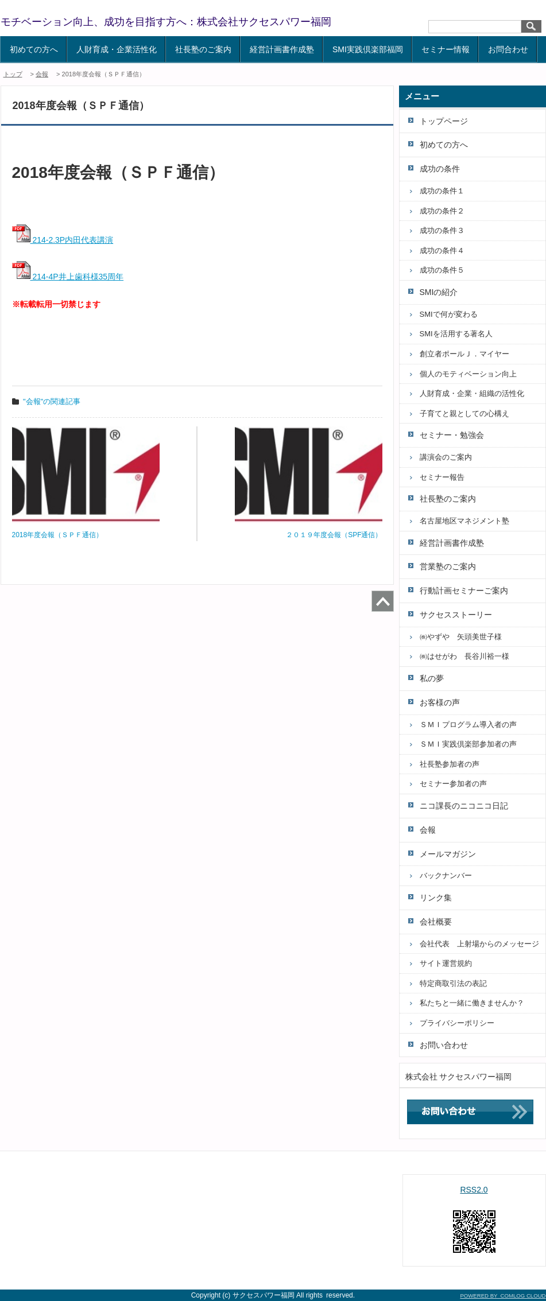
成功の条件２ (442, 211)
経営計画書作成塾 (282, 49)
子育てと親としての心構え (464, 413)
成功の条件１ (442, 191)
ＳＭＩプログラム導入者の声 (468, 724)
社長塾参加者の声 (449, 764)
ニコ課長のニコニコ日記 (464, 805)
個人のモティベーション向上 (468, 374)
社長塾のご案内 (203, 49)
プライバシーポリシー (457, 1023)
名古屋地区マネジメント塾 (464, 520)
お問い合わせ (444, 1045)
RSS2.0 (473, 1189)
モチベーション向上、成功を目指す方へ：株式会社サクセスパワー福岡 (166, 22)
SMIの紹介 (439, 292)
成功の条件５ (442, 270)
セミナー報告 (442, 477)
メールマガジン (448, 854)
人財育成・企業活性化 (116, 49)
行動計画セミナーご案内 (464, 590)
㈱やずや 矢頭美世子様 (461, 636)
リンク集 (436, 897)
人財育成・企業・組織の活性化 (472, 393)
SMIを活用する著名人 (456, 333)
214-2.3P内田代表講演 (63, 239)
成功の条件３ (442, 230)
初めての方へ (34, 49)
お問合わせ (508, 49)
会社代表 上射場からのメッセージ (479, 943)
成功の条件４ (442, 250)
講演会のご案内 (446, 457)
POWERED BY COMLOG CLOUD (502, 1295)
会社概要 (436, 921)
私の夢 (432, 678)
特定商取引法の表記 (453, 983)
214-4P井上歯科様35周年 (68, 276)
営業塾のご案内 (448, 566)
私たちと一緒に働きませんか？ (472, 1003)
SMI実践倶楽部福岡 (367, 49)
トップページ (444, 121)
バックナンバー (446, 875)
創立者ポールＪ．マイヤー (464, 353)
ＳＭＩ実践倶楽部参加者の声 (468, 744)
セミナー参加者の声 (453, 783)
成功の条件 (440, 168)
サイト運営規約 (446, 963)
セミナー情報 (445, 49)
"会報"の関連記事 (51, 401)
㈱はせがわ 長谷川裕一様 (464, 656)
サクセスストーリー (456, 614)
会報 (42, 74)
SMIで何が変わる (449, 314)
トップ (12, 74)
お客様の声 (440, 702)
